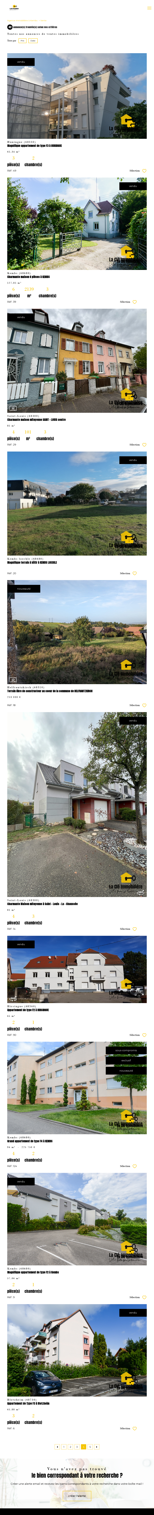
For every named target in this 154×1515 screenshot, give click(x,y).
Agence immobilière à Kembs (22, 20)
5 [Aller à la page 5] (90, 1447)
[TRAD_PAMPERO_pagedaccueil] (14, 9)
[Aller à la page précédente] (57, 1446)
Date (33, 40)
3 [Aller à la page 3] (77, 1447)
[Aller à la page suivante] (96, 1446)
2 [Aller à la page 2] (70, 1447)
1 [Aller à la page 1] (63, 1447)
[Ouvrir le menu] (149, 8)
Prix (22, 40)
